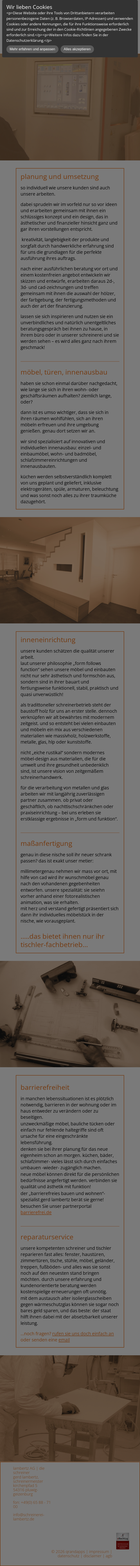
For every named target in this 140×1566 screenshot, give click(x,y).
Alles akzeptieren (77, 49)
